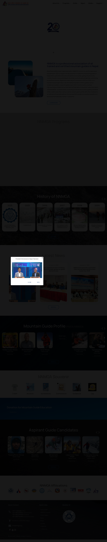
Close (29, 282)
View (38, 282)
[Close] (42, 258)
